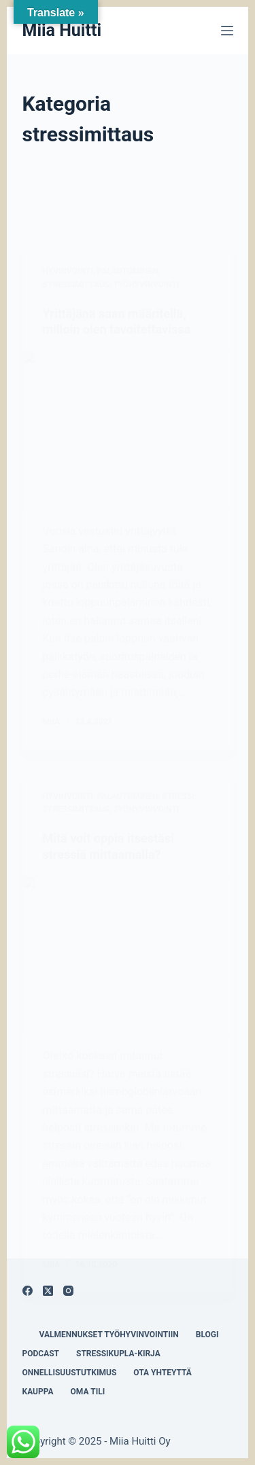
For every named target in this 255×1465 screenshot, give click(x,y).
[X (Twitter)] (48, 1291)
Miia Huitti (62, 30)
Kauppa (38, 1391)
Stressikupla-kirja (118, 1353)
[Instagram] (68, 1291)
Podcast (41, 1353)
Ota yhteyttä (162, 1372)
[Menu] (227, 30)
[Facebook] (27, 1291)
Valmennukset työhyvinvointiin (109, 1334)
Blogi (207, 1334)
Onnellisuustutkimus (69, 1372)
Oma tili (88, 1391)
